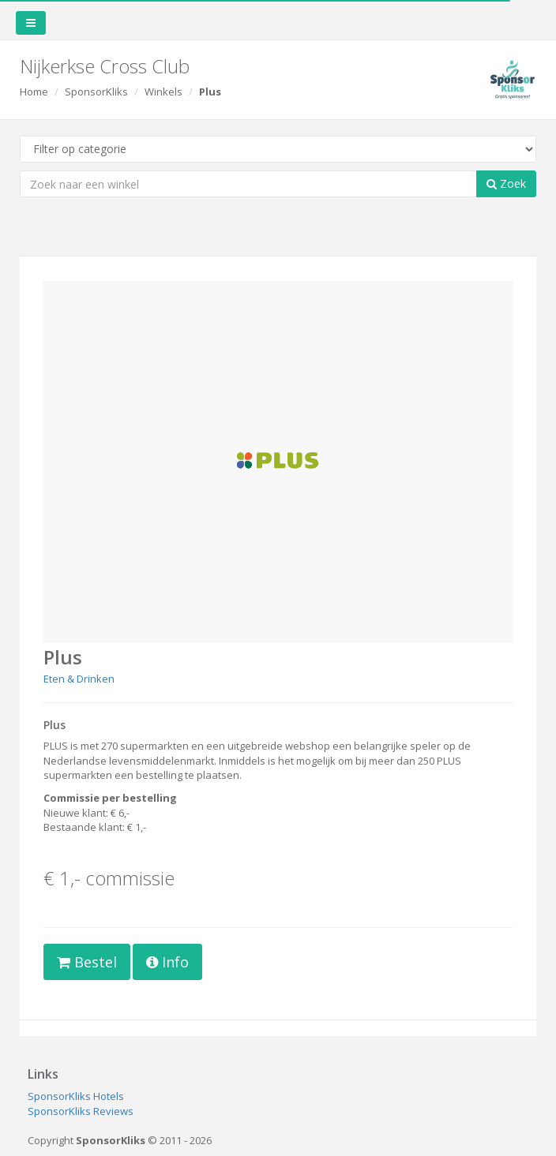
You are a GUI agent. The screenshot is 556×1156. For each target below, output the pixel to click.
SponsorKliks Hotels (76, 1096)
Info (167, 961)
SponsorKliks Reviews (80, 1111)
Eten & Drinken (79, 679)
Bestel (87, 961)
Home (34, 91)
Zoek (506, 183)
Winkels (163, 91)
